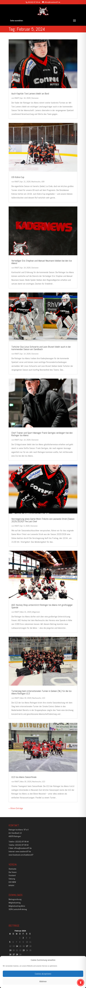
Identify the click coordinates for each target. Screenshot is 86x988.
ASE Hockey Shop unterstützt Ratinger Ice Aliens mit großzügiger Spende (42, 606)
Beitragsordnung (15, 899)
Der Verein (13, 872)
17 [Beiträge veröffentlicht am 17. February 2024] (27, 946)
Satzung (12, 878)
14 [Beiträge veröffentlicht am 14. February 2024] (17, 946)
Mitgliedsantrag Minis (17, 906)
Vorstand (12, 875)
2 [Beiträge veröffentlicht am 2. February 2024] (23, 938)
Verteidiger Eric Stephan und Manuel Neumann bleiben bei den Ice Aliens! (41, 262)
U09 (42, 181)
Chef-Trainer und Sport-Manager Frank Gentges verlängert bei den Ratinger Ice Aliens (42, 434)
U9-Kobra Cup (18, 177)
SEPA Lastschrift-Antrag (18, 909)
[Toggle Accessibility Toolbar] (80, 982)
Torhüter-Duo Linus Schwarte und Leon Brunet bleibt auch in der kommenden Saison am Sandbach (41, 348)
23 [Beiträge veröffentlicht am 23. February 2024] (24, 950)
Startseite (12, 869)
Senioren (35, 98)
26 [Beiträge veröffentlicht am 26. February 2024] (10, 954)
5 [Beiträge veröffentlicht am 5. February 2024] (9, 942)
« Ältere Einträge (16, 808)
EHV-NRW (12, 882)
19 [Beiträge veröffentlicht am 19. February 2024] (10, 950)
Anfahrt (11, 885)
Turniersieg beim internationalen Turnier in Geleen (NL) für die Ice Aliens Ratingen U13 (41, 692)
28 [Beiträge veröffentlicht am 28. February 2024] (17, 954)
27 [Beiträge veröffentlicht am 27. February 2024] (14, 954)
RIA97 (17, 98)
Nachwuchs (36, 181)
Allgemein (36, 612)
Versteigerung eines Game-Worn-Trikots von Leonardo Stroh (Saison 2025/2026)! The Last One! (42, 520)
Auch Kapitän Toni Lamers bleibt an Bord (30, 93)
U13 (43, 698)
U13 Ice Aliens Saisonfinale (23, 777)
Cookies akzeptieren (43, 973)
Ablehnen (43, 981)
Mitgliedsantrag (15, 902)
